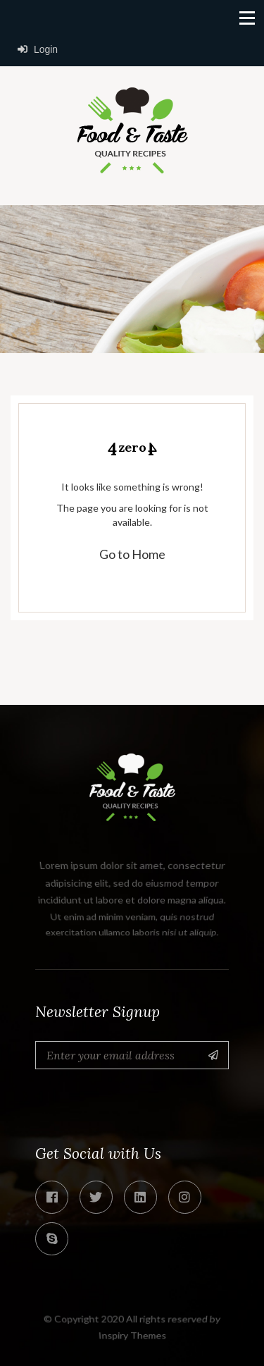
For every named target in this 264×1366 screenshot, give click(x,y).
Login (38, 49)
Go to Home (132, 554)
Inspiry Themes (131, 1335)
